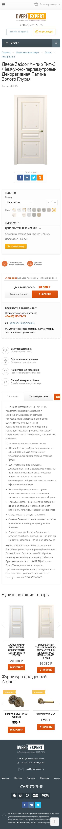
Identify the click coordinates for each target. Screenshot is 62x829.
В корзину (45, 294)
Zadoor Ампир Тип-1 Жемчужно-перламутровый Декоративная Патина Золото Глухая (45, 651)
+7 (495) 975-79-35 (31, 25)
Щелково (44, 778)
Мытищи (5, 778)
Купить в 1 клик (18, 294)
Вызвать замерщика (19, 31)
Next (59, 625)
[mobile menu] (4, 4)
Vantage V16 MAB (46, 714)
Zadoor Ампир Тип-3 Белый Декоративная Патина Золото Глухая (16, 650)
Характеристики (38, 396)
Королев (18, 778)
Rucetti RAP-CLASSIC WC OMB (16, 715)
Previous (3, 625)
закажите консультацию (22, 322)
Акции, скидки (46, 31)
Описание (12, 396)
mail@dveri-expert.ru (35, 769)
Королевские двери (31, 747)
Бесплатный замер (15, 246)
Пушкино (31, 778)
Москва (57, 778)
